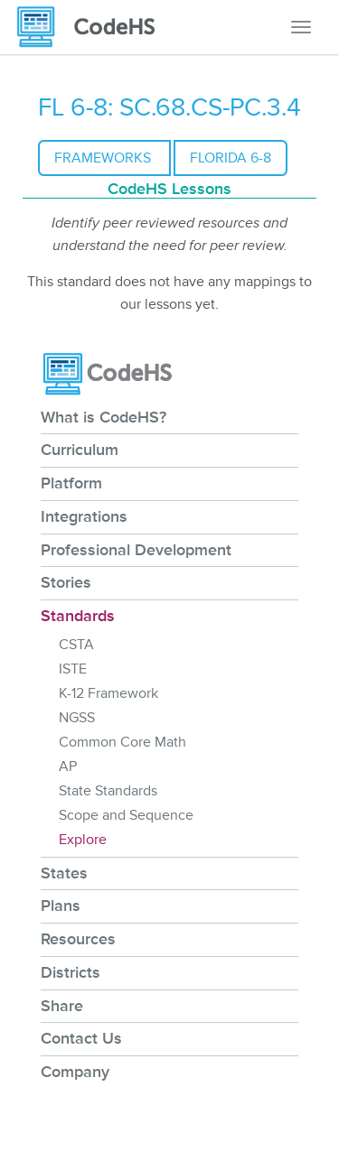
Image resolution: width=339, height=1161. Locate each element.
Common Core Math (122, 742)
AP (68, 766)
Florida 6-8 (230, 158)
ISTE (73, 669)
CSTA (76, 645)
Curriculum (79, 450)
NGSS (77, 718)
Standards (78, 616)
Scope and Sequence (126, 815)
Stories (66, 582)
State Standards (108, 791)
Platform (71, 483)
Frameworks (104, 158)
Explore (83, 840)
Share (62, 1006)
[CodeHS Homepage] (93, 27)
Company (75, 1072)
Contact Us (81, 1038)
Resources (78, 939)
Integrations (84, 516)
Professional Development (136, 550)
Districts (70, 972)
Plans (60, 905)
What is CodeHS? (103, 417)
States (64, 873)
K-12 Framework (108, 693)
